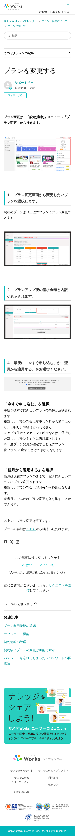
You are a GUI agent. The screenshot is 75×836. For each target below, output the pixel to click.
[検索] (37, 36)
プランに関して (17, 26)
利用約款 (53, 777)
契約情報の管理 (15, 642)
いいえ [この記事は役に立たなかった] (49, 565)
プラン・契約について (55, 21)
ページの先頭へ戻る (20, 603)
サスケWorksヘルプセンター (20, 21)
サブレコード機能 (16, 634)
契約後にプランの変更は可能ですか (29, 650)
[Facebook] (5, 542)
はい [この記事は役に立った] (29, 565)
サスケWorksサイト (21, 770)
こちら (31, 529)
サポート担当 (24, 82)
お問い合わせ (21, 792)
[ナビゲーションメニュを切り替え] (68, 5)
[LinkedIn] (17, 542)
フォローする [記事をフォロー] (15, 95)
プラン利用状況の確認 (20, 626)
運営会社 (53, 784)
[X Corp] (11, 542)
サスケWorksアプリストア (53, 770)
